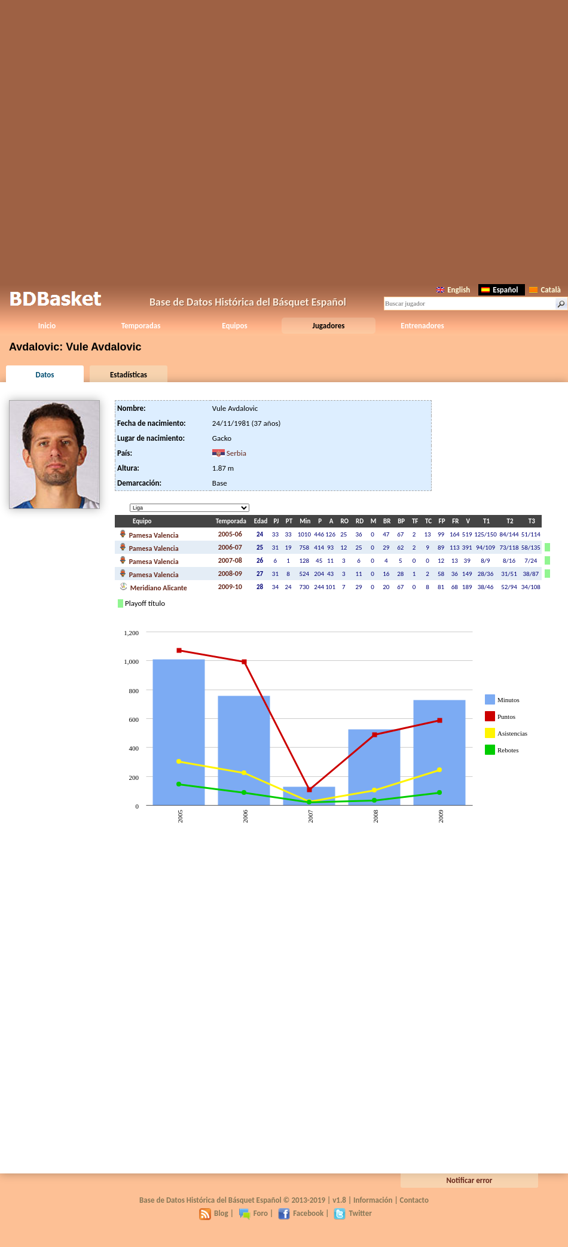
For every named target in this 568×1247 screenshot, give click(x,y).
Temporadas (141, 325)
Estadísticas (128, 374)
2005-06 (230, 534)
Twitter (352, 1213)
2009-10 (230, 586)
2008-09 (230, 573)
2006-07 (230, 547)
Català (545, 289)
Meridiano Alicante (153, 587)
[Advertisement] (284, 140)
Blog (213, 1213)
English (453, 289)
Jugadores (329, 325)
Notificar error (470, 1180)
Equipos (234, 325)
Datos (44, 374)
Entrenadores (422, 325)
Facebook (300, 1213)
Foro (253, 1213)
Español (499, 289)
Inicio (47, 325)
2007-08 (230, 560)
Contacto (414, 1200)
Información (373, 1200)
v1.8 (339, 1200)
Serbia (236, 453)
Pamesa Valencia (149, 534)
